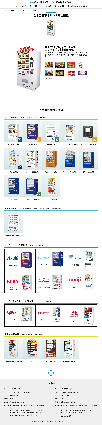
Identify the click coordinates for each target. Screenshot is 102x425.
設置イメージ (39, 6)
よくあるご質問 (59, 6)
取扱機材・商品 (26, 6)
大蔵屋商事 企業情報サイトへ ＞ (70, 416)
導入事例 (48, 6)
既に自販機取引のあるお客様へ (77, 6)
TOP (16, 6)
